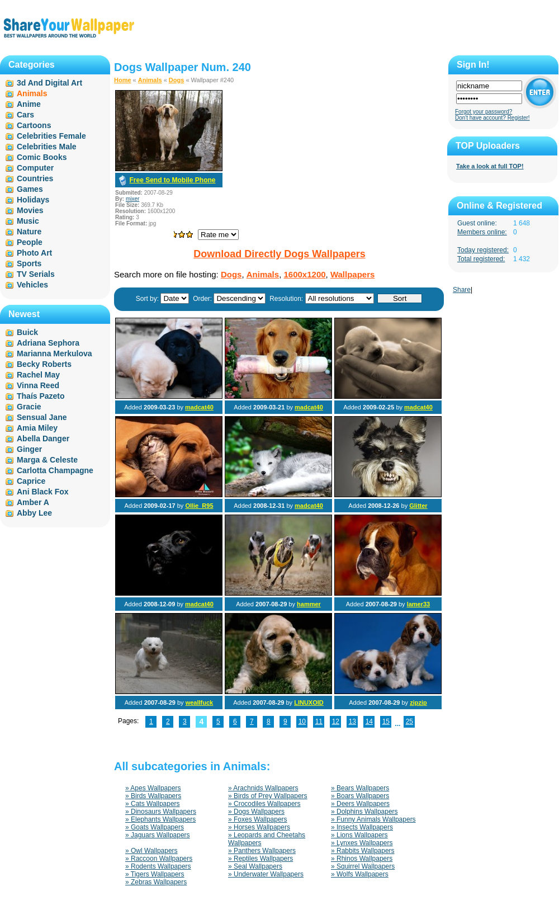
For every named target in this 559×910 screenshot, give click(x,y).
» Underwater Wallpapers (266, 874)
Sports (29, 263)
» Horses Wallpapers (259, 827)
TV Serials (36, 274)
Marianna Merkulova (54, 353)
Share (462, 290)
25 (409, 721)
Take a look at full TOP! (490, 166)
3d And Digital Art (49, 82)
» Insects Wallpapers (362, 827)
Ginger (29, 449)
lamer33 (418, 604)
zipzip (418, 702)
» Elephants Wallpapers (160, 819)
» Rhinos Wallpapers (361, 858)
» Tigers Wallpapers (154, 874)
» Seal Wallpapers (255, 866)
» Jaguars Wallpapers (157, 835)
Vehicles (32, 284)
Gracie (29, 406)
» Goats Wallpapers (154, 827)
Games (30, 189)
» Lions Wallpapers (359, 835)
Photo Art (34, 252)
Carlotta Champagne (55, 470)
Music (28, 220)
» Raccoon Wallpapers (158, 858)
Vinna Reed (38, 385)
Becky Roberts (44, 364)
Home (122, 80)
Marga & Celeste (47, 459)
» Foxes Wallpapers (257, 819)
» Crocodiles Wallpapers (264, 804)
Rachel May (38, 374)
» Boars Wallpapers (360, 796)
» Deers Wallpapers (360, 804)
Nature (29, 231)
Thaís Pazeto (41, 396)
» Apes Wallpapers (153, 788)
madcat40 (199, 407)
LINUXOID (309, 702)
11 (319, 721)
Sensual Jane (42, 417)
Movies (30, 210)
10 (302, 721)
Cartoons (34, 125)
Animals (150, 80)
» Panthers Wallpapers (262, 851)
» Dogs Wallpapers (256, 811)
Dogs (176, 80)
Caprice (31, 481)
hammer (309, 604)
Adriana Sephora (48, 342)
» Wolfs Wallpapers (360, 874)
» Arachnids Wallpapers (263, 788)
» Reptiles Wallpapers (260, 858)
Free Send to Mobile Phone (172, 180)
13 (352, 721)
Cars (25, 114)
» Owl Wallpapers (151, 851)
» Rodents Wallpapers (158, 866)
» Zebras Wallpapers (156, 882)
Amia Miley (37, 427)
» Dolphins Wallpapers (364, 811)
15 (386, 721)
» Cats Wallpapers (152, 804)
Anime (29, 104)
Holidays (33, 199)
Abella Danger (43, 438)
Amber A (33, 502)
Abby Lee (34, 512)
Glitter (418, 505)
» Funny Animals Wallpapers (373, 819)
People (29, 242)
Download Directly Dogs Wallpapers (279, 254)
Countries (35, 178)
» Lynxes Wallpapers (362, 843)
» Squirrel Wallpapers (363, 866)
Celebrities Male (47, 146)
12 (335, 721)
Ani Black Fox (43, 491)
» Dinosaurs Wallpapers (160, 811)
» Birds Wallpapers (153, 796)
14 (369, 721)
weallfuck (200, 702)
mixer (132, 199)
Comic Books (42, 157)
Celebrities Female (51, 135)
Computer (35, 167)
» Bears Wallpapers (360, 788)
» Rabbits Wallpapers (363, 851)
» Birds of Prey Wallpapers (267, 796)
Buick (27, 332)
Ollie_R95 (199, 505)
